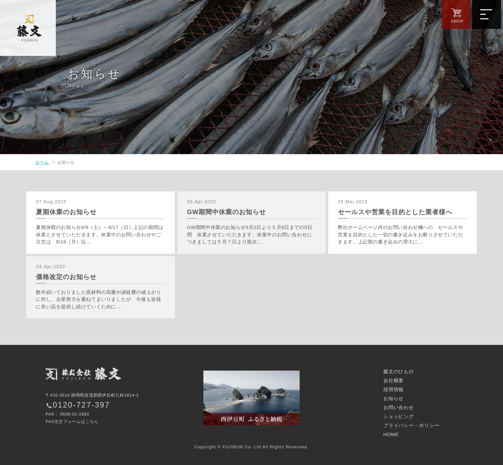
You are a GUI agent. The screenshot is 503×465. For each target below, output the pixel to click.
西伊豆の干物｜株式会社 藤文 (29, 29)
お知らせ (393, 398)
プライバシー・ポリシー (411, 425)
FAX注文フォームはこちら (72, 421)
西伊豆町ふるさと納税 (251, 398)
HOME (391, 434)
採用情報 (393, 389)
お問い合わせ (398, 407)
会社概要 (393, 380)
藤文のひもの (398, 371)
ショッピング (398, 416)
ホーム (42, 162)
